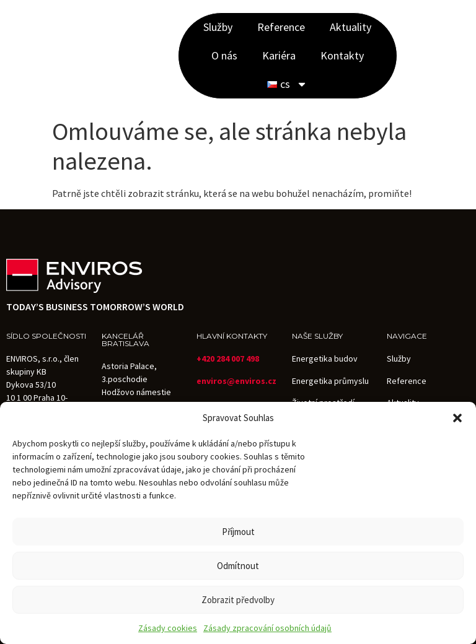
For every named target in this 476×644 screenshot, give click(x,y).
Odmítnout (238, 566)
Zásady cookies (167, 627)
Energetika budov (325, 358)
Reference (281, 27)
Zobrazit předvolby (238, 600)
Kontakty (342, 55)
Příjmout (238, 531)
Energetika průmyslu (330, 380)
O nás (224, 55)
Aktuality (350, 27)
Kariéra (279, 55)
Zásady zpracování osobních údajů (267, 627)
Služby (217, 27)
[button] (457, 418)
